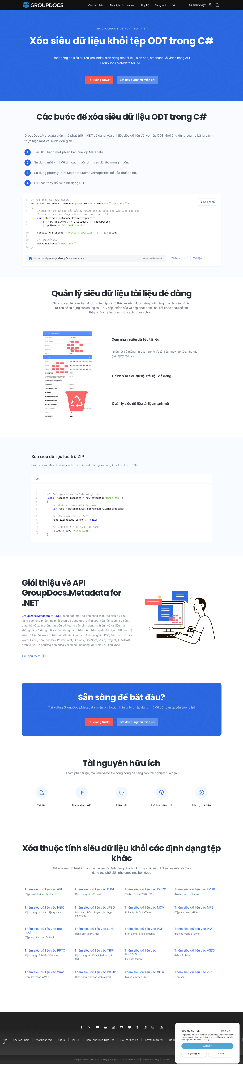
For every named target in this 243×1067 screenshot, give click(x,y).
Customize (194, 1054)
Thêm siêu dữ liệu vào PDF (143, 932)
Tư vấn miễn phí (154, 1042)
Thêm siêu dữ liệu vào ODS (94, 932)
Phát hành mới (43, 1042)
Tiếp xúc (165, 1062)
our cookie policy (201, 1039)
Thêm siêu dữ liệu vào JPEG (94, 910)
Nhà (5, 1042)
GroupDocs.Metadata (40, 135)
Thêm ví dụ (178, 258)
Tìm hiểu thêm (31, 656)
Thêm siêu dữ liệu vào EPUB (194, 892)
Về (173, 5)
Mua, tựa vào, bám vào (122, 5)
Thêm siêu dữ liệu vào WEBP (95, 975)
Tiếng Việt (193, 5)
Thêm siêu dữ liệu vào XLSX (144, 975)
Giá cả (62, 1042)
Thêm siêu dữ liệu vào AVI (43, 892)
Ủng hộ (145, 5)
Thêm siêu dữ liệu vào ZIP (193, 975)
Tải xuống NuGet (99, 79)
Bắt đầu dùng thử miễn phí (137, 79)
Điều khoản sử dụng (150, 1062)
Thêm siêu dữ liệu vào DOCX (145, 892)
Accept (207, 1046)
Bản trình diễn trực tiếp (100, 1042)
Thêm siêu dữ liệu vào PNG (194, 932)
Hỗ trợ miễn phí (129, 1042)
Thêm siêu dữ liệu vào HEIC (44, 910)
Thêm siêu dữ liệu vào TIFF (94, 953)
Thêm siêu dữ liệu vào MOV (144, 910)
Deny (221, 1054)
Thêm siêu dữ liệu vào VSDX (194, 953)
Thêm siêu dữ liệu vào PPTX (44, 953)
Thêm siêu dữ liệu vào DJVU (94, 892)
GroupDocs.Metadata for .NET (42, 615)
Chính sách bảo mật (130, 1062)
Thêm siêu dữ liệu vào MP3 (194, 910)
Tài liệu (197, 258)
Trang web (161, 5)
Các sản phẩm (96, 5)
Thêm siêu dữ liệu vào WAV (44, 975)
